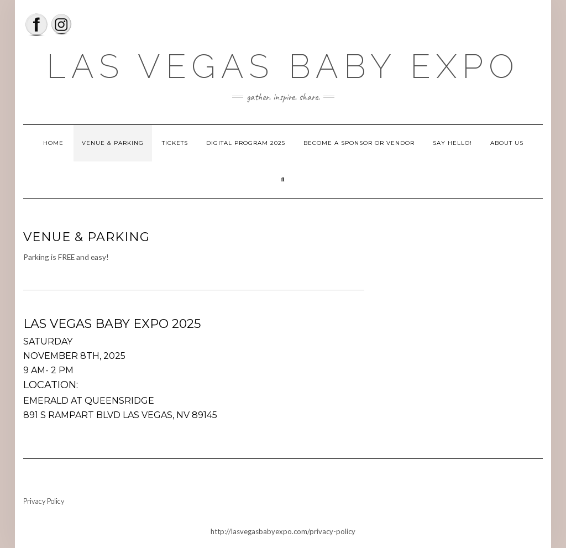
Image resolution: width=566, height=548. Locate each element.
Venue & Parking (113, 143)
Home (53, 143)
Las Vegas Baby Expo (283, 66)
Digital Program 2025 (245, 143)
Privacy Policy (43, 501)
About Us (506, 143)
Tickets (175, 143)
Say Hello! (452, 143)
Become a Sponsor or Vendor (359, 143)
